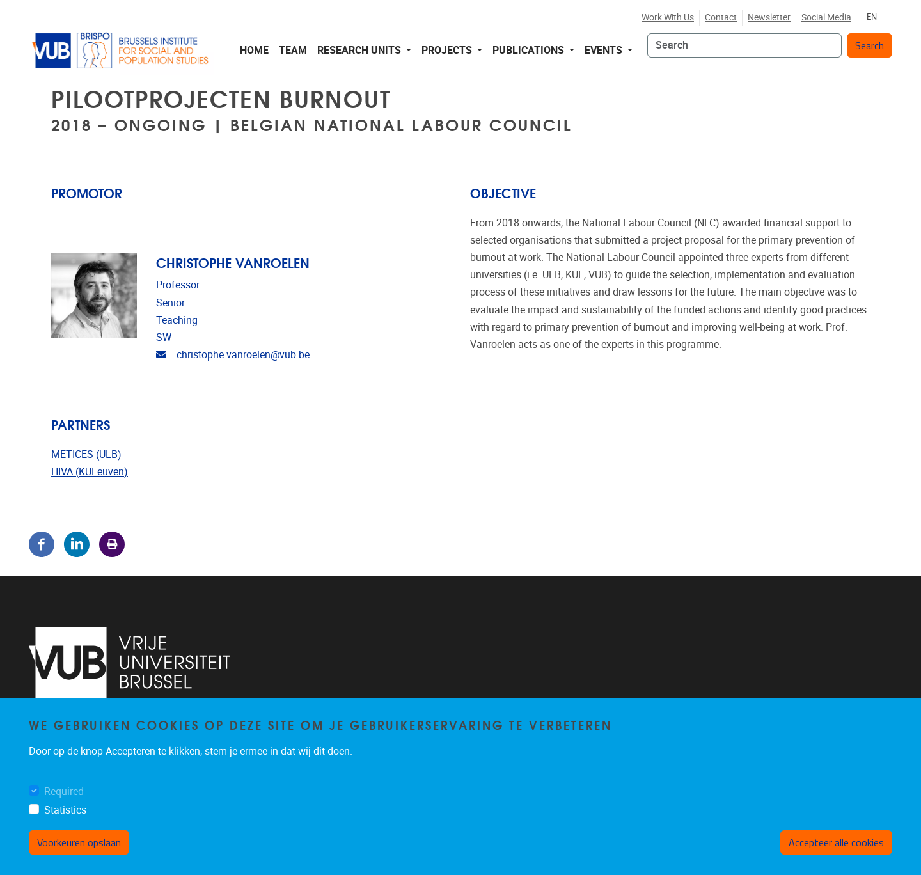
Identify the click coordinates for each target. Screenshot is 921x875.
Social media (826, 17)
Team (293, 50)
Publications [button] (529, 50)
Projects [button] (448, 50)
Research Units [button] (360, 50)
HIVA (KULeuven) (89, 472)
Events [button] (605, 50)
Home (254, 50)
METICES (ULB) (86, 454)
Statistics (65, 810)
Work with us (668, 17)
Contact (721, 17)
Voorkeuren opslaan (79, 842)
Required (64, 791)
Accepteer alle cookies (836, 842)
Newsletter (769, 17)
